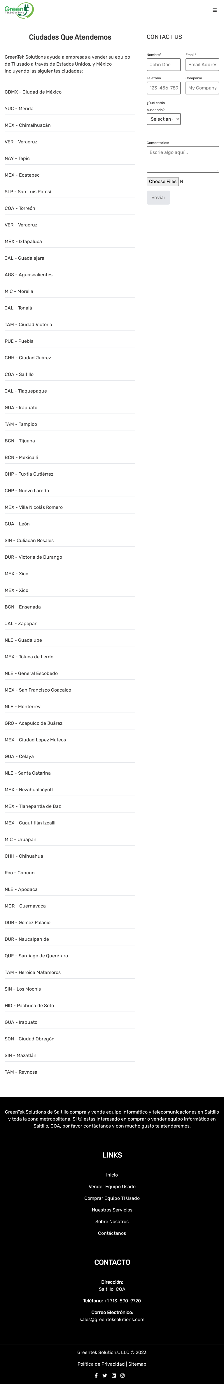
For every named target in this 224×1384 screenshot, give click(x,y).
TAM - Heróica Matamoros (33, 972)
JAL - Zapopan (21, 623)
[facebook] (96, 1375)
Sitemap (137, 1364)
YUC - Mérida (19, 108)
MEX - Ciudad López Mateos (35, 740)
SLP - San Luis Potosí (28, 191)
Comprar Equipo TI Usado (112, 1198)
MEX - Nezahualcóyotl (29, 789)
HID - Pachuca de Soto (29, 1005)
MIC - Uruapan (20, 839)
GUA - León (17, 524)
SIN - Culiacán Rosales (29, 540)
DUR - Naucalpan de (27, 939)
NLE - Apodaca (21, 889)
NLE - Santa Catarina (28, 773)
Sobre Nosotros (112, 1221)
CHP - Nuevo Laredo (27, 490)
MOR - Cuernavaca (25, 906)
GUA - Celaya (19, 756)
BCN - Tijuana (20, 441)
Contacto (112, 1262)
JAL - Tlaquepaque (26, 391)
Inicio (112, 1175)
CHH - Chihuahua (24, 856)
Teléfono (154, 78)
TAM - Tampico (21, 424)
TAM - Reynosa (21, 1072)
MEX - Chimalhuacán (28, 125)
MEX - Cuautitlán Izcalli (30, 823)
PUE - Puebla (19, 341)
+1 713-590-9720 (122, 1301)
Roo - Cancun (20, 872)
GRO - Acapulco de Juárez (33, 723)
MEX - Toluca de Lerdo (29, 657)
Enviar (158, 197)
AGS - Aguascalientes (28, 274)
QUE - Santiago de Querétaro (36, 956)
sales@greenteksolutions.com (112, 1319)
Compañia (194, 78)
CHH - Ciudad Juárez (28, 357)
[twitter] (104, 1375)
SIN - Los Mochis (23, 989)
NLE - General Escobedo (31, 673)
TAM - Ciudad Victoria (28, 324)
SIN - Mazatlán (20, 1055)
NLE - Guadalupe (23, 640)
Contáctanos (112, 1233)
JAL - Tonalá (18, 308)
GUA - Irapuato (21, 407)
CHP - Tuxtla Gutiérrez (29, 474)
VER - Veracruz (21, 142)
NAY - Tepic (17, 158)
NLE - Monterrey (23, 706)
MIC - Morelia (19, 291)
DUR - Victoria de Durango (33, 557)
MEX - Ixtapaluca (23, 241)
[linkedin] (114, 1375)
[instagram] (122, 1375)
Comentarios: (158, 143)
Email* (191, 55)
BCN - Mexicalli (21, 457)
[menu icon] (214, 10)
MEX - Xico (16, 573)
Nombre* (154, 55)
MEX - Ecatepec (22, 175)
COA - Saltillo (19, 374)
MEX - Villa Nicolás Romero (34, 507)
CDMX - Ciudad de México (33, 92)
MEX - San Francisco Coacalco (38, 690)
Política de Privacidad (102, 1364)
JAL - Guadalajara (24, 258)
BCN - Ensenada (23, 607)
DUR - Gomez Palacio (27, 922)
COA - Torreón (20, 208)
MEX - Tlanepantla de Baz (33, 806)
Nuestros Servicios (112, 1210)
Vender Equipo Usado (112, 1186)
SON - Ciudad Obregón (30, 1039)
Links (112, 1155)
